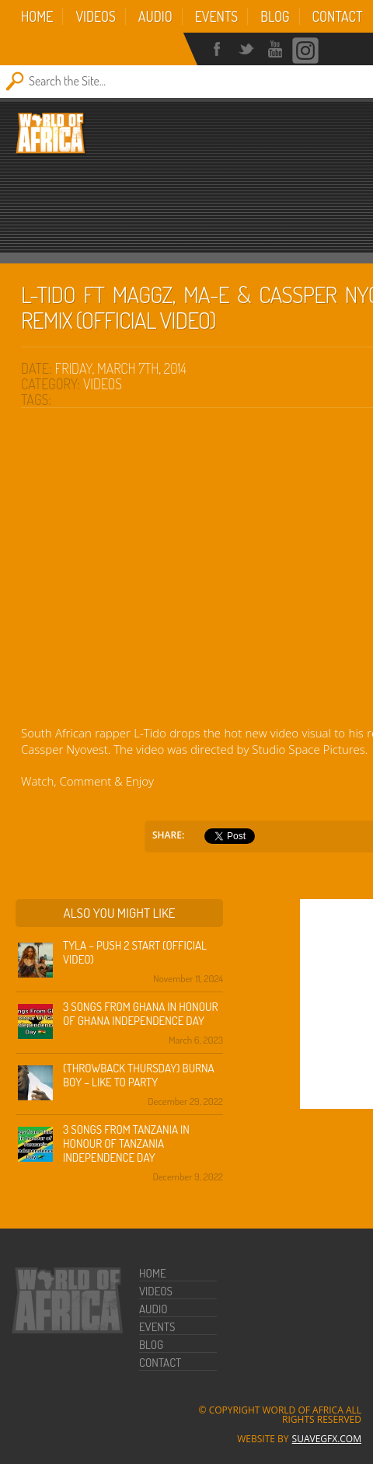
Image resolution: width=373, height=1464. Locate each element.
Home (37, 16)
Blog (274, 16)
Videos (95, 16)
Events (217, 16)
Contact (337, 16)
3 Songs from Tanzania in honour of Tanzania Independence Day (126, 1143)
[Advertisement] (191, 202)
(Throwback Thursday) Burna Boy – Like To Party (138, 1075)
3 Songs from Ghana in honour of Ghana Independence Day (140, 1013)
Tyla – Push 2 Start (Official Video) (135, 952)
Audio (155, 16)
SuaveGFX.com (326, 1438)
